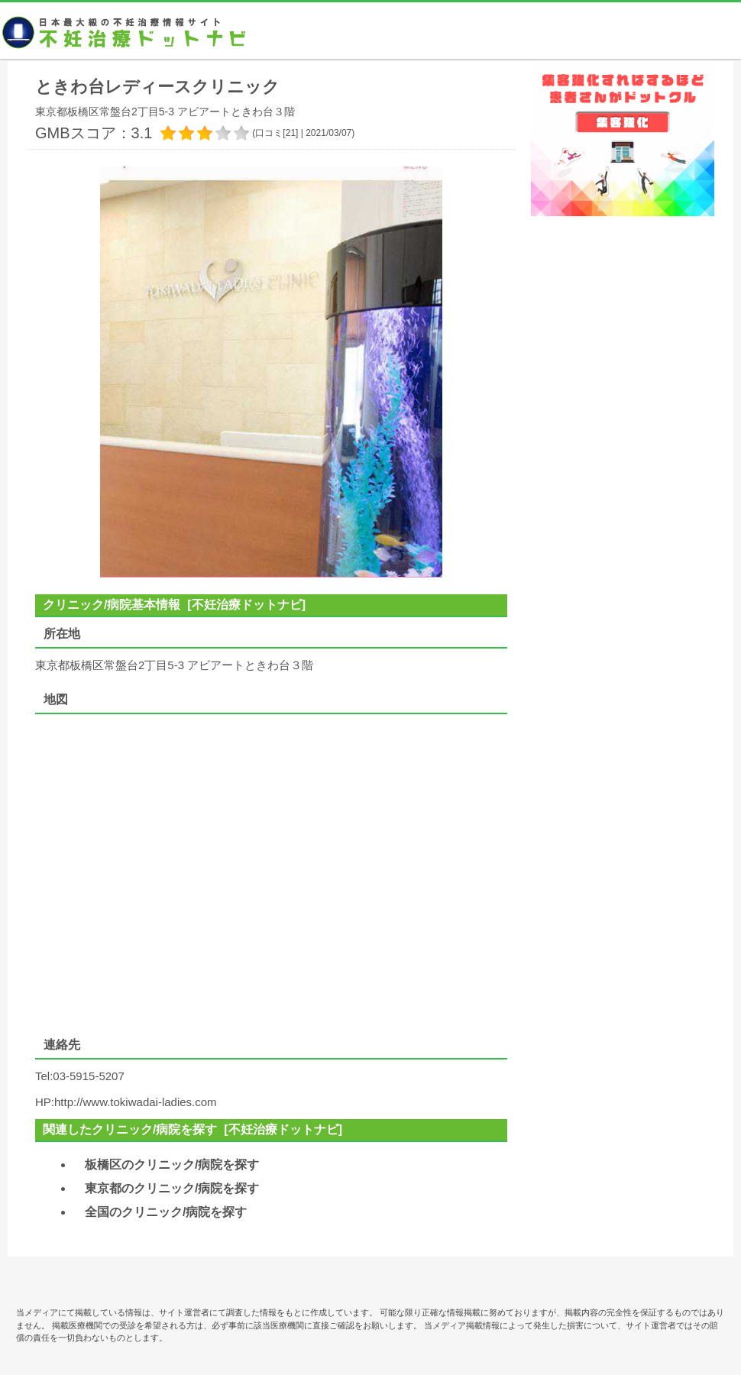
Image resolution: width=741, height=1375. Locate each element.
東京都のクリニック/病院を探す (172, 1188)
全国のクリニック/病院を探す (166, 1211)
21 (291, 133)
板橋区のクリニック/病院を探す (172, 1164)
